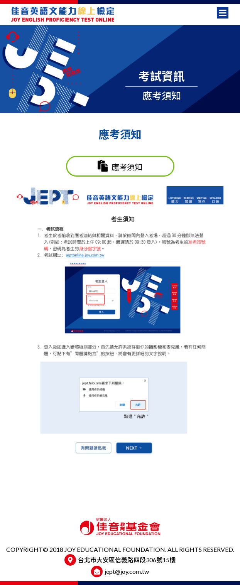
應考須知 (120, 166)
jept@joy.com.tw (127, 571)
